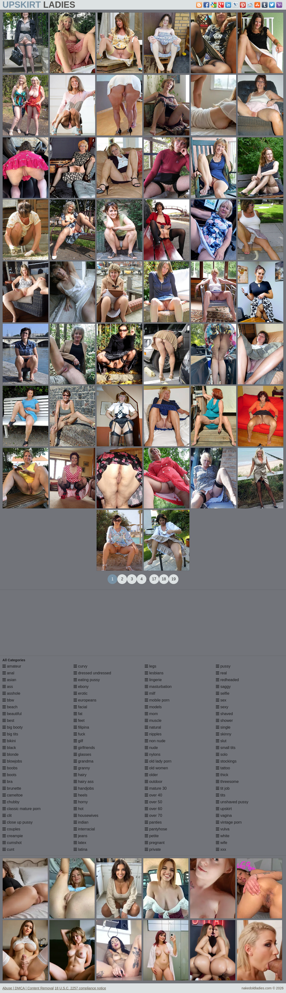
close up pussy (17, 822)
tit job (223, 788)
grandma (83, 761)
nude (151, 748)
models (153, 707)
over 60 (153, 809)
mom (151, 714)
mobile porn (157, 700)
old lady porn (158, 761)
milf (150, 693)
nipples (153, 734)
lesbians (154, 673)
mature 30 (156, 788)
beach (9, 707)
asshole (11, 693)
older (151, 775)
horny (81, 802)
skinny (223, 734)
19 (173, 579)
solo (221, 754)
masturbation (158, 687)
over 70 (153, 815)
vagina (224, 815)
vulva (222, 829)
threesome (227, 782)
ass (7, 687)
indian (81, 822)
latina (80, 849)
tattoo (223, 768)
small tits (226, 748)
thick (222, 775)
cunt (8, 849)
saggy (223, 687)
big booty (12, 727)
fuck (79, 734)
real (221, 673)
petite (152, 836)
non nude (155, 741)
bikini (9, 741)
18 (164, 579)
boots (9, 775)
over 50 (153, 802)
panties (153, 822)
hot (79, 809)
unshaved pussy (232, 802)
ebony (81, 687)
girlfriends (84, 748)
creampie (12, 836)
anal (8, 673)
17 (154, 579)
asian (9, 680)
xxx (221, 849)
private (153, 849)
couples (11, 829)
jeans (80, 836)
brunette (11, 788)
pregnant (155, 843)
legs (150, 666)
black (9, 748)
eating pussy (87, 680)
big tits (10, 734)
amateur (11, 666)
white (222, 836)
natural (153, 727)
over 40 (153, 795)
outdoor (153, 782)
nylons (152, 754)
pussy (223, 666)
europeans (85, 700)
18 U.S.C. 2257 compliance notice (80, 988)
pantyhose (156, 829)
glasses (82, 754)
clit (7, 815)
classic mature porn (21, 809)
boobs (9, 768)
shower (224, 720)
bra (7, 782)
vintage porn (229, 822)
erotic (81, 693)
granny (82, 768)
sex (221, 700)
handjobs (84, 788)
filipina (81, 727)
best (8, 720)
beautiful (12, 714)
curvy (80, 666)
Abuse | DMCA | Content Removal (28, 988)
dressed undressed (92, 673)
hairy (80, 775)
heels (80, 795)
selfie (222, 693)
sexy (222, 707)
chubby (10, 802)
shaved (224, 714)
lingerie (153, 680)
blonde (10, 754)
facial (80, 707)
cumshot (12, 843)
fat (78, 714)
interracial (84, 829)
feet (79, 720)
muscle (153, 720)
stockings (226, 761)
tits (220, 795)
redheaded (227, 680)
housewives (86, 815)
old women (156, 768)
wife (221, 843)
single (223, 727)
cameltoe (12, 795)
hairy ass (83, 782)
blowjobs (12, 761)
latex (80, 843)
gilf (78, 741)
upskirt (224, 809)
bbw (8, 700)
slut (221, 741)
